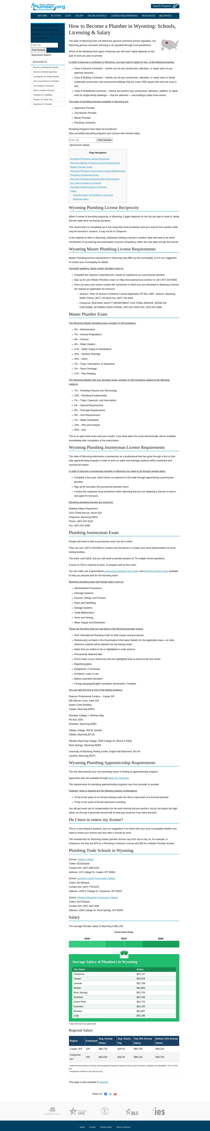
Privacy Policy (106, 1127)
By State (56, 16)
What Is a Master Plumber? (44, 90)
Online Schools (97, 16)
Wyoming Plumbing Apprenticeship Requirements (94, 179)
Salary (79, 16)
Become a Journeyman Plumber (45, 67)
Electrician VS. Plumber (42, 104)
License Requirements (124, 16)
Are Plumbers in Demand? (43, 86)
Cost (68, 16)
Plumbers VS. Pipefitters (42, 95)
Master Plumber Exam (81, 167)
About (82, 1127)
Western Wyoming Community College (97, 897)
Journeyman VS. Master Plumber (46, 77)
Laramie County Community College (96, 878)
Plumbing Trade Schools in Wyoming (88, 187)
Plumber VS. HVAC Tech (43, 100)
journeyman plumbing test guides (121, 571)
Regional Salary (81, 199)
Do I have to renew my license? (86, 183)
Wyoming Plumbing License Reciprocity (90, 159)
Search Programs (166, 6)
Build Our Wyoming (118, 778)
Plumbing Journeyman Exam (84, 175)
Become (42, 16)
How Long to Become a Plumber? (46, 81)
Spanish (104, 1082)
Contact (92, 1127)
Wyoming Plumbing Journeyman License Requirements (97, 171)
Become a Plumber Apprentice (45, 72)
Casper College (85, 859)
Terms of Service (123, 1127)
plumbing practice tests (156, 571)
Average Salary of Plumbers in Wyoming (93, 195)
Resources (148, 16)
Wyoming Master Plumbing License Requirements (95, 163)
